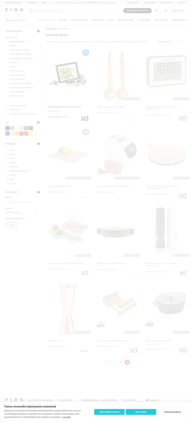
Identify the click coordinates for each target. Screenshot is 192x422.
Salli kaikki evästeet (109, 412)
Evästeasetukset (172, 412)
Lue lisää (66, 417)
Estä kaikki (140, 412)
